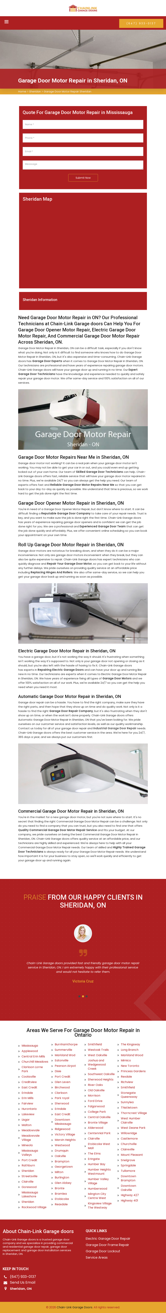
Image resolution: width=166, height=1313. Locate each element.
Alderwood (95, 1128)
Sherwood (62, 1104)
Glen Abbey (63, 1183)
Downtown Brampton (128, 1178)
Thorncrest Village (134, 1113)
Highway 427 (130, 1195)
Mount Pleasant (132, 1155)
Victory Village (65, 1134)
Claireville (127, 1149)
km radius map (83, 243)
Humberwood (97, 1189)
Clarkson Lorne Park (32, 1069)
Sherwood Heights (100, 1080)
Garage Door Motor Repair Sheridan (67, 91)
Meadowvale (31, 1130)
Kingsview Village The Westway (100, 1206)
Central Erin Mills (33, 1057)
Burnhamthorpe (66, 1044)
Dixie (58, 1071)
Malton (27, 1125)
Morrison (94, 1096)
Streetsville (29, 1176)
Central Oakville (99, 1117)
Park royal (62, 1098)
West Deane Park (133, 1128)
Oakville (60, 1156)
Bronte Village (98, 1123)
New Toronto (130, 1066)
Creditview (29, 1082)
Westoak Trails (98, 1050)
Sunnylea (127, 1102)
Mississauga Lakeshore (30, 1195)
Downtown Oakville (128, 1188)
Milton (59, 1172)
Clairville (27, 1182)
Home (22, 91)
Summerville (63, 1050)
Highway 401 (129, 1201)
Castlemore (129, 1139)
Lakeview (28, 1114)
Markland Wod (65, 1055)
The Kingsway (130, 1044)
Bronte (59, 1188)
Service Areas (97, 1257)
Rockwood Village (34, 1207)
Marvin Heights (65, 1140)
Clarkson (61, 1093)
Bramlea (61, 1194)
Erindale (27, 1093)
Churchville (129, 1144)
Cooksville (29, 1077)
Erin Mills (27, 1098)
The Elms (94, 1154)
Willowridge (129, 1133)
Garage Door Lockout (103, 1251)
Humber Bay (96, 1164)
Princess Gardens (133, 1071)
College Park (97, 1112)
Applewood (30, 1051)
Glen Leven (62, 1082)
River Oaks (95, 1085)
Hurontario (29, 1109)
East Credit (29, 1087)
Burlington (62, 1178)
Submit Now (83, 178)
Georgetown (64, 1167)
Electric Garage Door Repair (108, 1238)
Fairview (27, 1104)
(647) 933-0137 (141, 23)
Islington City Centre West (97, 1196)
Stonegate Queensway (129, 1095)
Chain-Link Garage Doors (74, 1307)
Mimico (126, 1060)
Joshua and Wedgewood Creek (97, 1065)
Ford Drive (95, 1101)
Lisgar (26, 1120)
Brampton (62, 1162)
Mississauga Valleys (30, 1153)
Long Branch (129, 1050)
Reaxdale (61, 1204)
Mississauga (30, 1046)
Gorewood (29, 1187)
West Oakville (97, 1055)
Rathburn (28, 1165)
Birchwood (62, 1087)
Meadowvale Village (31, 1138)
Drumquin (61, 1151)
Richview (127, 1082)
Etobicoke (62, 1199)
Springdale (128, 1165)
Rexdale (126, 1077)
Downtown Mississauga (63, 1122)
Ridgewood (62, 1129)
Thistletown (129, 1108)
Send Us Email (22, 1282)
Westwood (62, 1145)
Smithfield (95, 1044)
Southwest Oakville (101, 1074)
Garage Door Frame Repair (107, 1245)
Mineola (27, 1145)
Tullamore (128, 1171)
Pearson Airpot (65, 1066)
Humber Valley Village (98, 1181)
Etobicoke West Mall (99, 1146)
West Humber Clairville (130, 1121)
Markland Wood (132, 1055)
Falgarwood (96, 1106)
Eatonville (61, 1060)
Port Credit (29, 1160)
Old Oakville (96, 1090)
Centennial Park (99, 1133)
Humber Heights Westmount (99, 1172)
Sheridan (35, 91)
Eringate (94, 1159)
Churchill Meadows (35, 1062)
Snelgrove (128, 1160)
